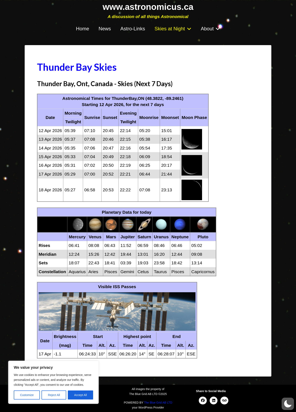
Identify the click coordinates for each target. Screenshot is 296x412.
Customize (27, 395)
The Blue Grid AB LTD (158, 402)
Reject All (54, 395)
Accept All (80, 395)
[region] (53, 382)
